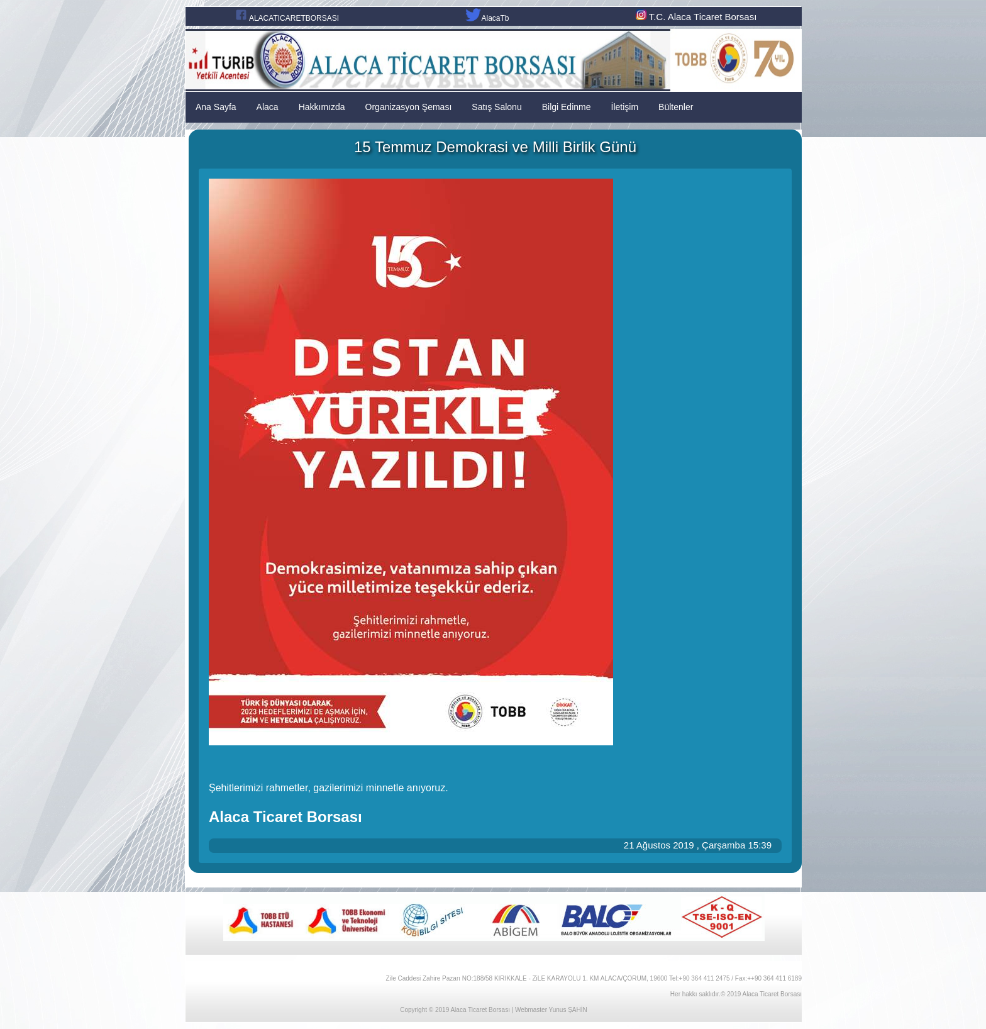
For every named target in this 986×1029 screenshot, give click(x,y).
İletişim (625, 107)
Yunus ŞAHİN (568, 1009)
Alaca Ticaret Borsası (479, 1009)
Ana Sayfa (216, 107)
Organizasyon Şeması (408, 107)
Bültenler (675, 107)
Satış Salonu (496, 107)
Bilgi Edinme (566, 107)
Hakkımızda (322, 107)
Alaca (268, 107)
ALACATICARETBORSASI (294, 18)
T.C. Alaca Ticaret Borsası (695, 16)
